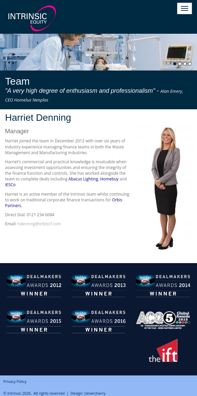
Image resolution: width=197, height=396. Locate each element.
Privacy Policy (15, 381)
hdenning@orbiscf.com (39, 224)
